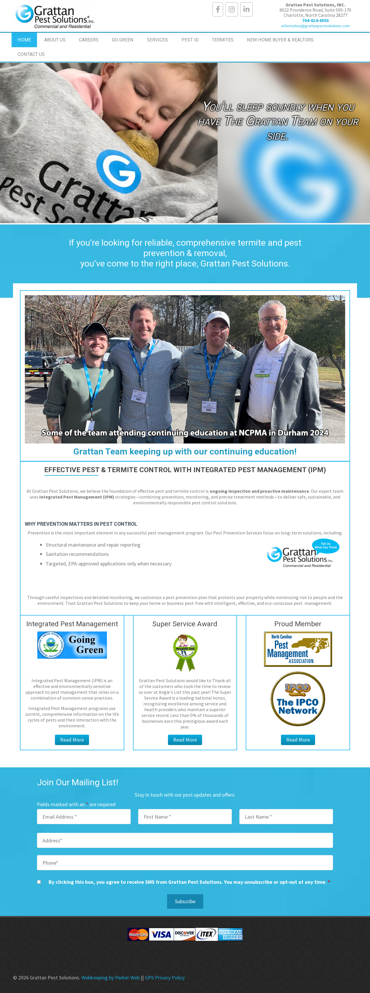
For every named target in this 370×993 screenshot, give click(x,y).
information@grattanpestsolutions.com (315, 25)
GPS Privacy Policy (165, 977)
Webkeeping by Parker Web (111, 977)
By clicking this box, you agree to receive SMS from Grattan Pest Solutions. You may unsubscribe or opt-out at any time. (189, 882)
